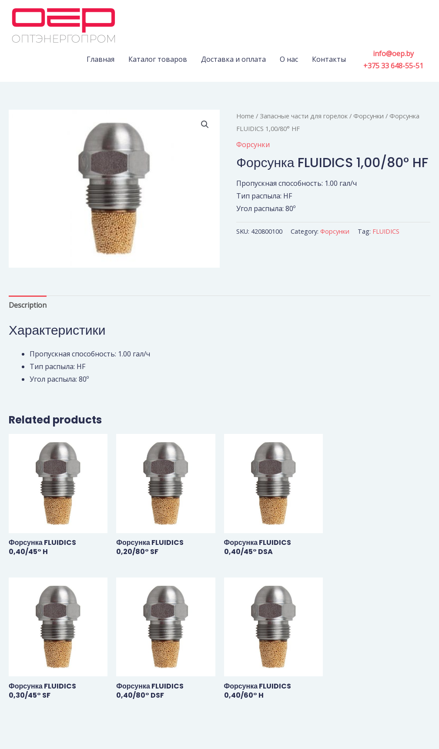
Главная (100, 59)
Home (245, 115)
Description (28, 305)
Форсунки (368, 115)
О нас (289, 59)
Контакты (329, 59)
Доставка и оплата (233, 59)
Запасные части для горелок (304, 115)
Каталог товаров (157, 59)
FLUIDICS (385, 231)
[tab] (28, 305)
